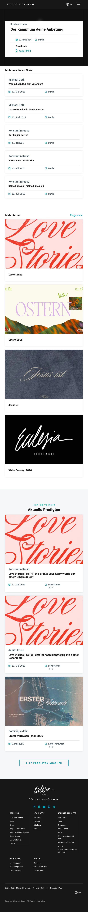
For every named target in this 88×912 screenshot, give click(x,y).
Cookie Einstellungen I (41, 888)
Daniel (39, 39)
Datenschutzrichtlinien (13, 888)
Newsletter (54, 888)
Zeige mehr (76, 215)
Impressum (27, 888)
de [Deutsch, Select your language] (69, 4)
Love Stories (62, 586)
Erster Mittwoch (62, 745)
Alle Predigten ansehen (44, 762)
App (60, 888)
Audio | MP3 (23, 50)
